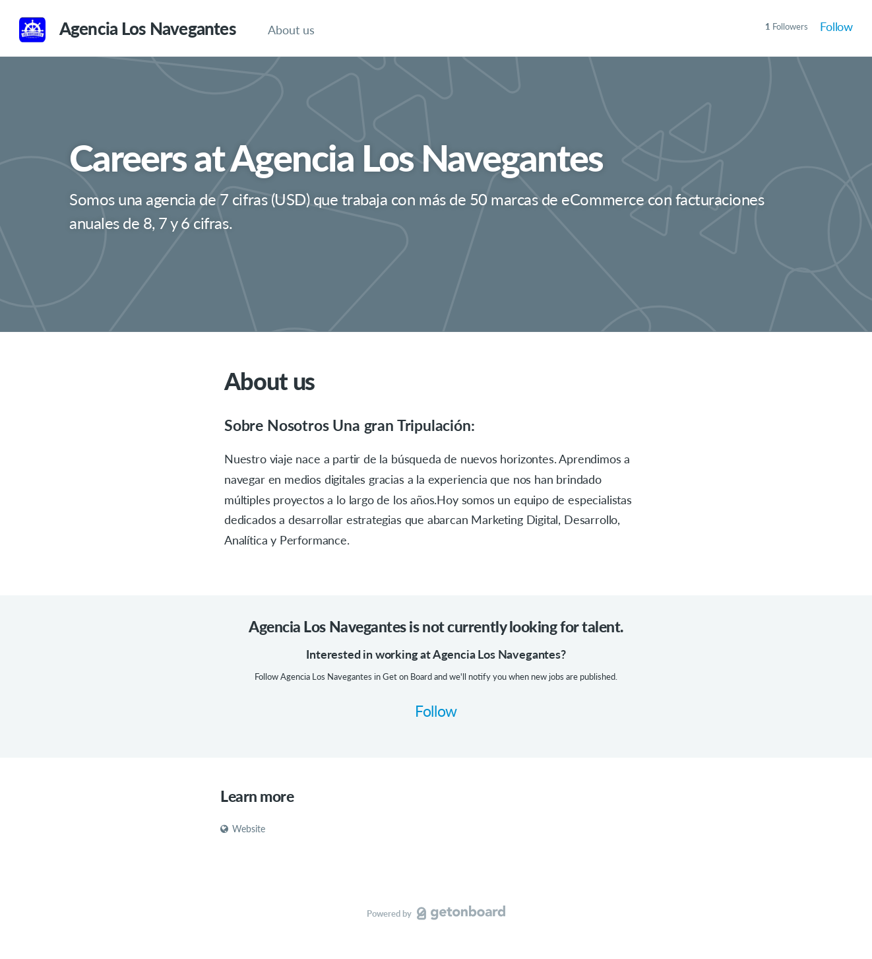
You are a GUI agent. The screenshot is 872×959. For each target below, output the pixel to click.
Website (242, 828)
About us (291, 29)
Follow (836, 26)
